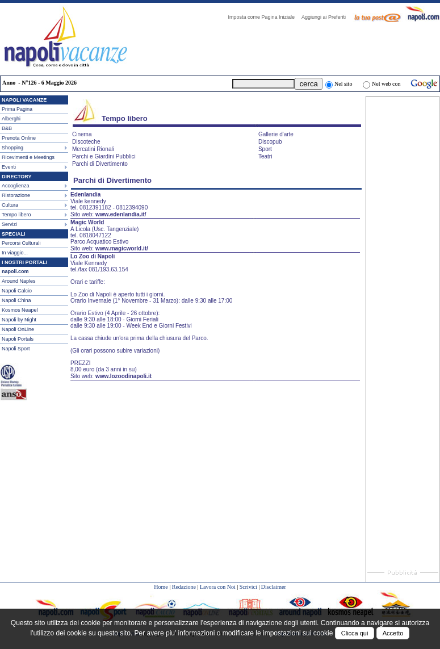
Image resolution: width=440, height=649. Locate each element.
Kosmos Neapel (20, 310)
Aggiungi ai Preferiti (326, 17)
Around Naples (19, 281)
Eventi (9, 167)
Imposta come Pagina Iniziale (264, 17)
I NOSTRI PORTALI (24, 262)
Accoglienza (16, 186)
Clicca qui (354, 633)
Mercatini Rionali (93, 149)
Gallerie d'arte (276, 134)
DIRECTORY (17, 176)
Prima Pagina (17, 109)
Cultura (10, 205)
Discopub (270, 142)
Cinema (81, 134)
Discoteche (86, 142)
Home (160, 587)
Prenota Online (19, 138)
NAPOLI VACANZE (24, 100)
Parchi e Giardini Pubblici (104, 156)
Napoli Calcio (17, 291)
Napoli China (16, 300)
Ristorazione (16, 195)
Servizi (9, 224)
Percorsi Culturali (21, 243)
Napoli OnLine (18, 329)
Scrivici (248, 587)
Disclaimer (273, 587)
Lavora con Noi (218, 587)
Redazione (184, 587)
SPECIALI (14, 234)
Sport (265, 149)
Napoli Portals (17, 339)
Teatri (265, 156)
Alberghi (11, 119)
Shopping (12, 147)
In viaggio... (15, 253)
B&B (7, 128)
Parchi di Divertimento (100, 164)
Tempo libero (16, 214)
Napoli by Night (19, 320)
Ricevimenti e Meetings (28, 157)
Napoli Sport (16, 348)
